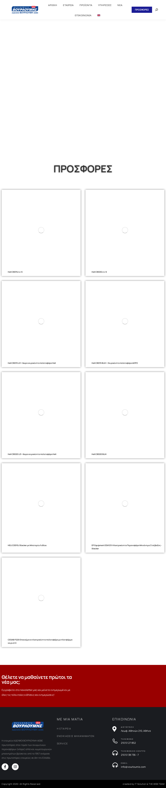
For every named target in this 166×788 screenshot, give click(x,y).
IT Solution (140, 783)
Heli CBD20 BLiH (99, 454)
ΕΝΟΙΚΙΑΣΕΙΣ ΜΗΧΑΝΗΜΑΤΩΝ (75, 736)
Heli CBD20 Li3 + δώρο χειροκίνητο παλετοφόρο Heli (32, 454)
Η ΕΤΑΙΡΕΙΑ (64, 728)
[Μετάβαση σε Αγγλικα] (99, 15)
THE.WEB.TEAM (156, 783)
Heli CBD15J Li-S (15, 272)
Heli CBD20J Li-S (99, 272)
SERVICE (62, 743)
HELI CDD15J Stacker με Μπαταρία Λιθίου (27, 545)
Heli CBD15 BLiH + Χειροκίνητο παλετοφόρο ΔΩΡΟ (115, 363)
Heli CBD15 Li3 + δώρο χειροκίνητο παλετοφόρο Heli (32, 363)
